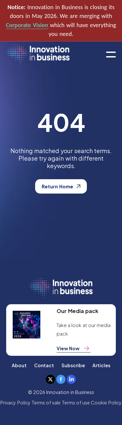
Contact (44, 365)
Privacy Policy (15, 402)
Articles (101, 365)
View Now (73, 348)
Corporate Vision (27, 25)
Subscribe (73, 365)
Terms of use (76, 402)
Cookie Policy (106, 402)
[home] (38, 55)
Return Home (61, 186)
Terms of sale (46, 402)
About (19, 365)
